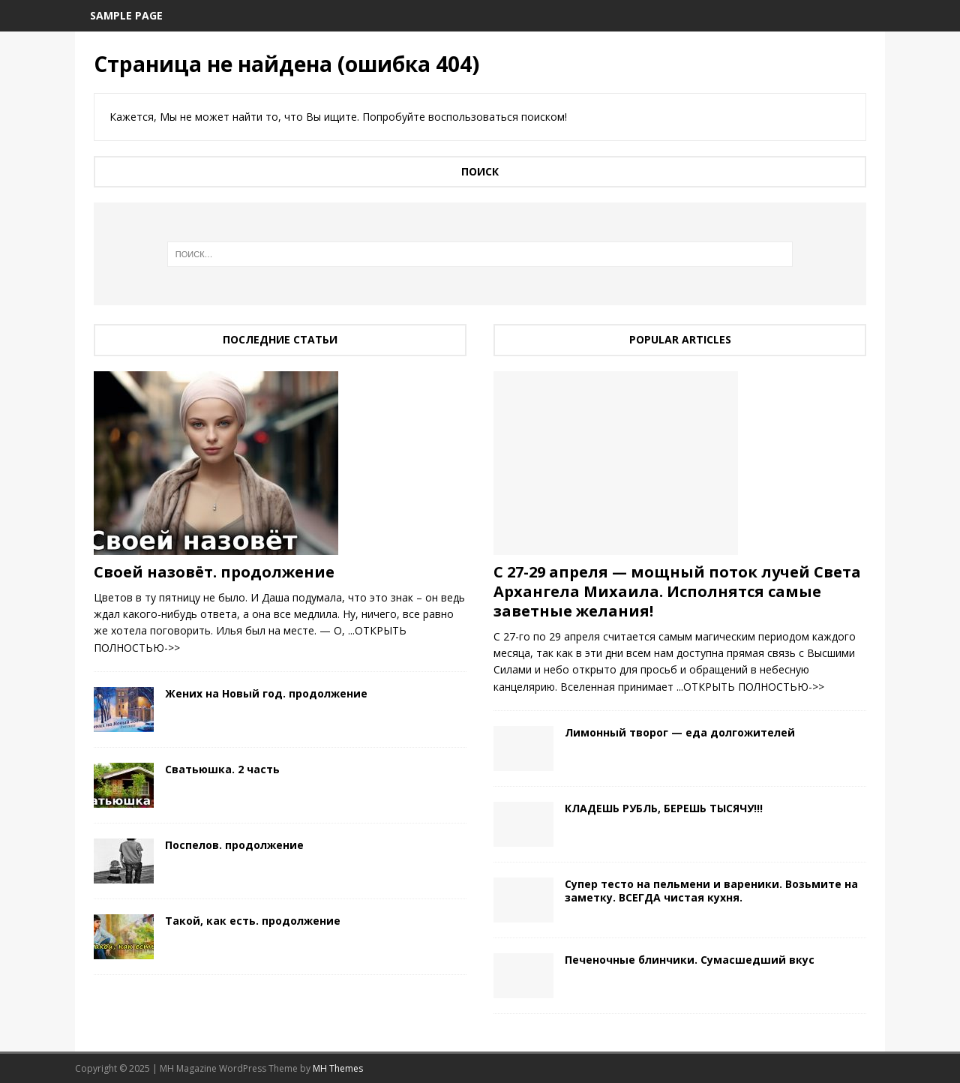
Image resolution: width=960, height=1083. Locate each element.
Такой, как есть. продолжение (252, 921)
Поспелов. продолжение (234, 845)
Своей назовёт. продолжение (214, 572)
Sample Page (126, 15)
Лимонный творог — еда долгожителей (680, 732)
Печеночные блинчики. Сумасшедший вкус (689, 959)
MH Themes (338, 1068)
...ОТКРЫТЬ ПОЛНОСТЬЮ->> (750, 687)
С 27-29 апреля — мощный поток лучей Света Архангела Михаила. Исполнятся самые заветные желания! (677, 591)
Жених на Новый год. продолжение (266, 693)
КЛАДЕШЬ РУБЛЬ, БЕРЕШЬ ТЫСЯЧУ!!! (664, 808)
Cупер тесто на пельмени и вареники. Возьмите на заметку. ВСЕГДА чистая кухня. (711, 890)
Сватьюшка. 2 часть (222, 769)
